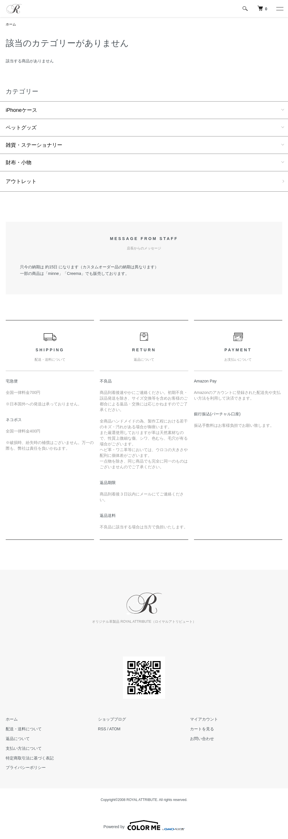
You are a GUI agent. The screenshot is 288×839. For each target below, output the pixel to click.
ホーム (11, 24)
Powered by (144, 825)
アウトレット (21, 181)
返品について (18, 738)
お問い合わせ (202, 738)
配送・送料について (24, 729)
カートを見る (202, 729)
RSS (102, 729)
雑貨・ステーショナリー (34, 145)
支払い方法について (24, 748)
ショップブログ (112, 719)
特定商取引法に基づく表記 (30, 758)
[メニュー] (279, 8)
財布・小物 (18, 162)
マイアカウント (204, 719)
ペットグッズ (21, 127)
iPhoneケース (21, 110)
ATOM (114, 729)
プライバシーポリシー (26, 767)
